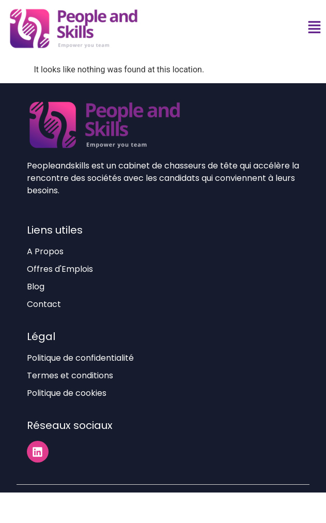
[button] (314, 29)
